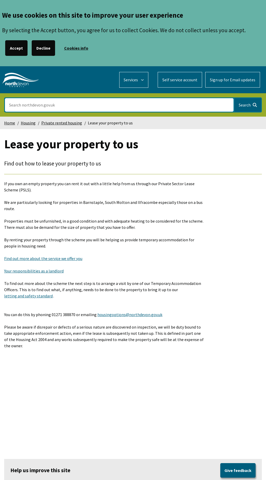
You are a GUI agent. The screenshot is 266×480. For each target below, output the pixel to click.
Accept (16, 48)
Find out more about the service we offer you (43, 258)
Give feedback (237, 470)
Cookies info (76, 48)
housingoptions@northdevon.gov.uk (129, 314)
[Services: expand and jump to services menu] (133, 80)
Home (9, 122)
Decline (43, 48)
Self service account (179, 79)
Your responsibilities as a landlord (34, 271)
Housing (28, 122)
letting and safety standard (28, 295)
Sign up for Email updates (232, 79)
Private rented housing (61, 122)
